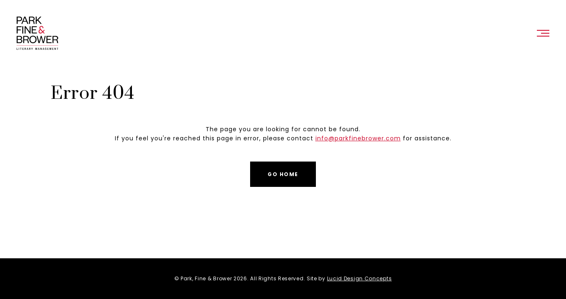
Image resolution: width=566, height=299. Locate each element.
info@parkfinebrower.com (358, 138)
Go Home (283, 174)
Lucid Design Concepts (359, 278)
